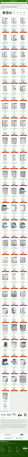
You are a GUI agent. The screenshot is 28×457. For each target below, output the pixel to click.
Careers (17, 449)
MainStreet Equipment (12, 427)
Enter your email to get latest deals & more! (8, 434)
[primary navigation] (2, 1)
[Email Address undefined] (22, 98)
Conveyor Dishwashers (9, 417)
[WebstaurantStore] (8, 441)
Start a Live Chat (23, 269)
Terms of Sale (2, 454)
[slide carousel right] (25, 13)
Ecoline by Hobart (2, 428)
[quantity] (1, 32)
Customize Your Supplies (3, 450)
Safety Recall (9, 452)
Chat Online (24, 450)
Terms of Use (8, 454)
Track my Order (25, 449)
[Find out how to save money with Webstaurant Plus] (5, 112)
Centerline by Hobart (19, 427)
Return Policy (17, 452)
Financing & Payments (18, 450)
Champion (22, 427)
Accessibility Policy (12, 454)
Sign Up (22, 434)
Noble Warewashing (15, 427)
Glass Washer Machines (14, 417)
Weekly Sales (9, 449)
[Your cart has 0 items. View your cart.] (26, 1)
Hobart (5, 428)
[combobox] (14, 2)
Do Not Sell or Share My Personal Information (18, 454)
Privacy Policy (5, 454)
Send (24, 98)
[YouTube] (2, 445)
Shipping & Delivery (25, 451)
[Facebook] (4, 445)
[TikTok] (6, 445)
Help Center (25, 448)
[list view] (4, 8)
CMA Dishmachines (25, 427)
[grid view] (2, 8)
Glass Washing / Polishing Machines (20, 417)
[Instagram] (1, 445)
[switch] (21, 8)
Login (19, 97)
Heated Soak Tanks (25, 417)
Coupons (9, 450)
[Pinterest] (7, 445)
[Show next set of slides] (26, 415)
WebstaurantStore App (3, 449)
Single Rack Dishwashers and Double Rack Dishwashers (3, 417)
